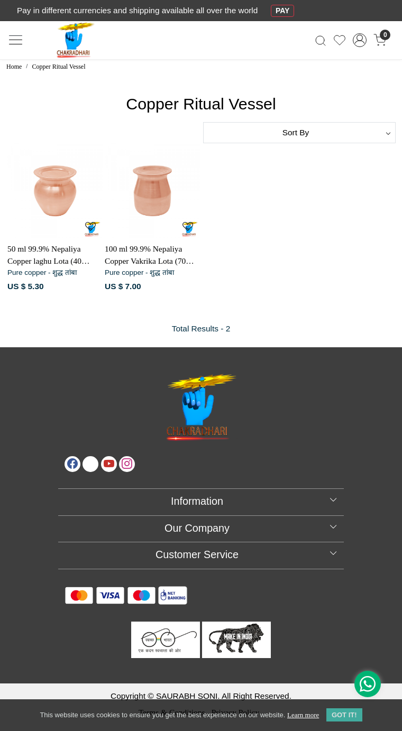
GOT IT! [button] (344, 715)
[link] (320, 40)
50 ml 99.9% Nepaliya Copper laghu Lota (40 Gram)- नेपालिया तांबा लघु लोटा (47, 255)
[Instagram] (127, 464)
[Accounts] (360, 40)
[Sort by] (299, 132)
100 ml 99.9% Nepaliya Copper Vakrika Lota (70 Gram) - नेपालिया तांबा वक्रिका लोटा (151, 255)
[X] (90, 464)
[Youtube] (109, 464)
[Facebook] (72, 464)
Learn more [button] (303, 715)
